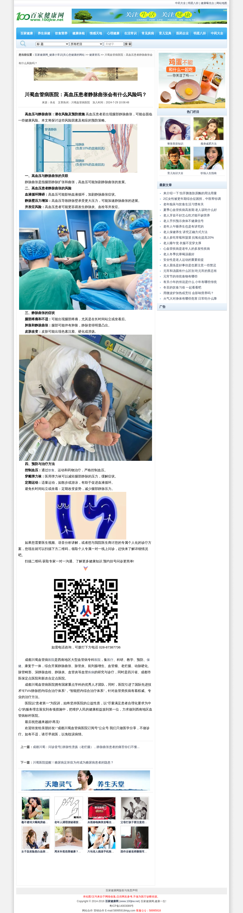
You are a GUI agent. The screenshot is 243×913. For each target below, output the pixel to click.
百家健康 (26, 33)
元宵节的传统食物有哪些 (180, 276)
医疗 (110, 660)
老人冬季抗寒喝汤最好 (178, 254)
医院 (51, 660)
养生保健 (44, 33)
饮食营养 (61, 33)
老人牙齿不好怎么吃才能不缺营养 (186, 215)
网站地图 (221, 3)
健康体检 (78, 33)
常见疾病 (148, 33)
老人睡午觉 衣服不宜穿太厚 (182, 243)
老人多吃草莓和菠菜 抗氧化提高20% (188, 237)
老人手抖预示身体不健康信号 (183, 221)
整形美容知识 (175, 143)
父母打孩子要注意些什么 (135, 822)
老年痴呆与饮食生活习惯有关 (183, 204)
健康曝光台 (207, 3)
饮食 (51, 470)
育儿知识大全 (175, 173)
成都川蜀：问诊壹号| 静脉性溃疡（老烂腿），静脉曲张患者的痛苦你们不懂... (86, 747)
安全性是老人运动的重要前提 (183, 259)
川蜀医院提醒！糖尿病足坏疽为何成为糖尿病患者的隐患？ (73, 762)
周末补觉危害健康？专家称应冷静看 (75, 851)
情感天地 (96, 33)
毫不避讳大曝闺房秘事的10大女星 (41, 822)
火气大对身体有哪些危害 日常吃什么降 (190, 298)
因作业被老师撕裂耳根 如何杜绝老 (141, 851)
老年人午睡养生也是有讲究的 (183, 226)
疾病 (91, 672)
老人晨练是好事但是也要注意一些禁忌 (189, 265)
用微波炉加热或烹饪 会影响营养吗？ (188, 293)
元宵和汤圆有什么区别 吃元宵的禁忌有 (190, 271)
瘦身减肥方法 (209, 143)
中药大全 (180, 3)
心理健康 (113, 33)
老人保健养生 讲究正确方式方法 (185, 232)
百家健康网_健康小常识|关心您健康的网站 (60, 54)
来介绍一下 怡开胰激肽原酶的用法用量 (190, 193)
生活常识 (130, 33)
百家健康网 (112, 901)
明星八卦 (193, 3)
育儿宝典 (165, 33)
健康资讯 (94, 54)
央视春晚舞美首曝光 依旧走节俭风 (107, 822)
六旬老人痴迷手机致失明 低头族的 (107, 851)
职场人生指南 (209, 173)
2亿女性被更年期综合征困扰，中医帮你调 (192, 198)
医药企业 (182, 33)
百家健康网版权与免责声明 (122, 890)
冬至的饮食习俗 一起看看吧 (182, 287)
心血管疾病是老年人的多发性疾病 (186, 248)
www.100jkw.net (129, 901)
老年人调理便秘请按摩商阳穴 (71, 822)
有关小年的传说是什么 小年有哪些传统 (190, 282)
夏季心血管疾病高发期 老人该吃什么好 (190, 210)
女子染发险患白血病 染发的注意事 (41, 851)
